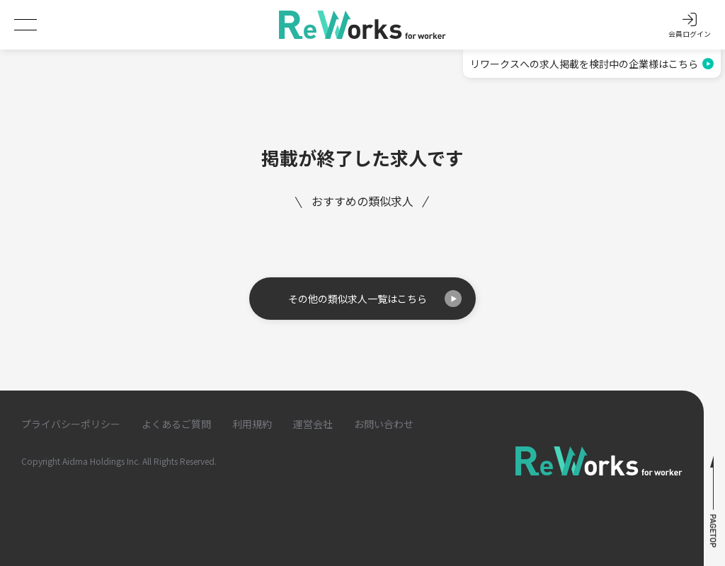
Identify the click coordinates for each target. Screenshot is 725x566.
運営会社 (313, 424)
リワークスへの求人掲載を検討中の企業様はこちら (592, 64)
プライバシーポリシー (70, 424)
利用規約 (252, 424)
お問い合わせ (383, 424)
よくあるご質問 (176, 424)
